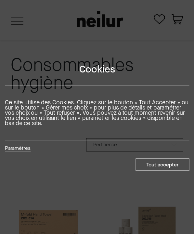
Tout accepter (162, 164)
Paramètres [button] (18, 148)
